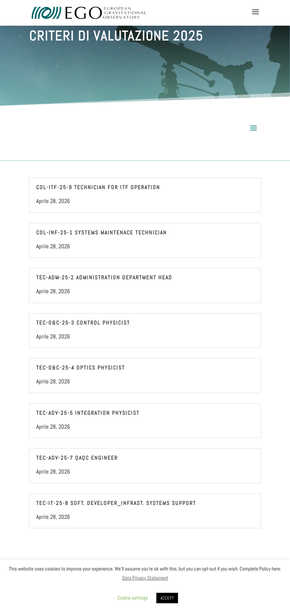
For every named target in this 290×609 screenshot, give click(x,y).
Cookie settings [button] (132, 597)
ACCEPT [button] (167, 598)
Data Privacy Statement (145, 578)
